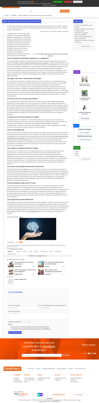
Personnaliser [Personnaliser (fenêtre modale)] (78, 2)
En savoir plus (84, 159)
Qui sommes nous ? (80, 368)
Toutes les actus (84, 46)
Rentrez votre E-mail (15, 355)
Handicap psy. (58, 251)
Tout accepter (58, 2)
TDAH (60, 138)
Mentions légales (61, 368)
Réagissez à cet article (16, 249)
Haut (79, 400)
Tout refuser (68, 2)
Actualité (18, 251)
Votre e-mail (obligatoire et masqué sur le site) (52, 305)
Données (70, 368)
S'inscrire (65, 355)
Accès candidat (83, 133)
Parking (76, 153)
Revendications (44, 251)
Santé (51, 251)
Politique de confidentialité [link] (49, 5)
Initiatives (36, 251)
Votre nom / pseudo (14, 305)
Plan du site (30, 368)
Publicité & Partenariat (49, 368)
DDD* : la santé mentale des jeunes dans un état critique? (31, 63)
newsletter (49, 346)
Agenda (77, 151)
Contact (38, 368)
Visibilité (10, 322)
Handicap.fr (56, 400)
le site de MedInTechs (32, 211)
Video (30, 251)
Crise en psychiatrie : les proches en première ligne (36, 111)
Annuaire (77, 155)
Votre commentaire (14, 311)
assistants (46, 328)
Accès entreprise (84, 139)
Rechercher (65, 11)
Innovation (24, 251)
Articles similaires (11, 254)
